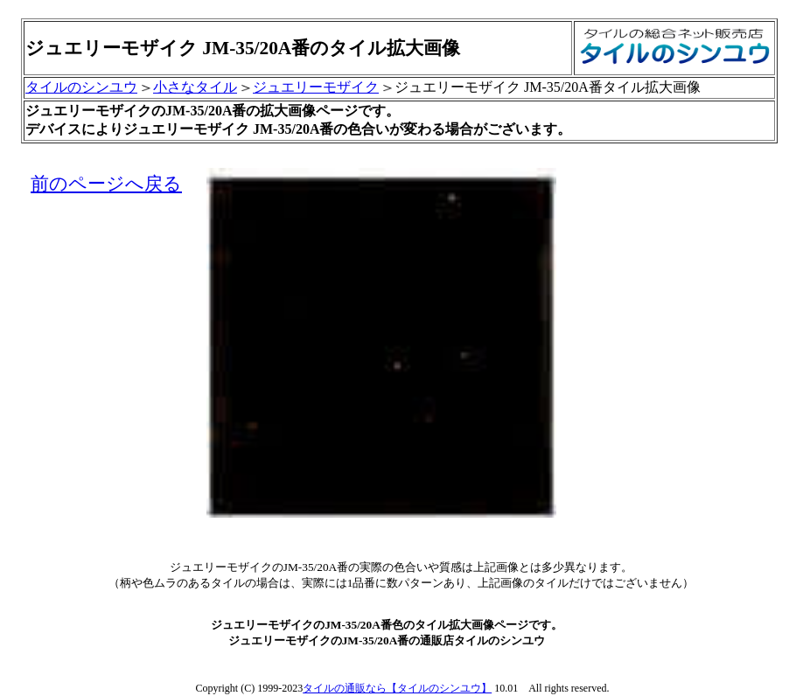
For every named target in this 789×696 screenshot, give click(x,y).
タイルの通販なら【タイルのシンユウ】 (397, 688)
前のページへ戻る (106, 183)
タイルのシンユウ (81, 87)
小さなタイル (195, 87)
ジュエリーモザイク (316, 87)
